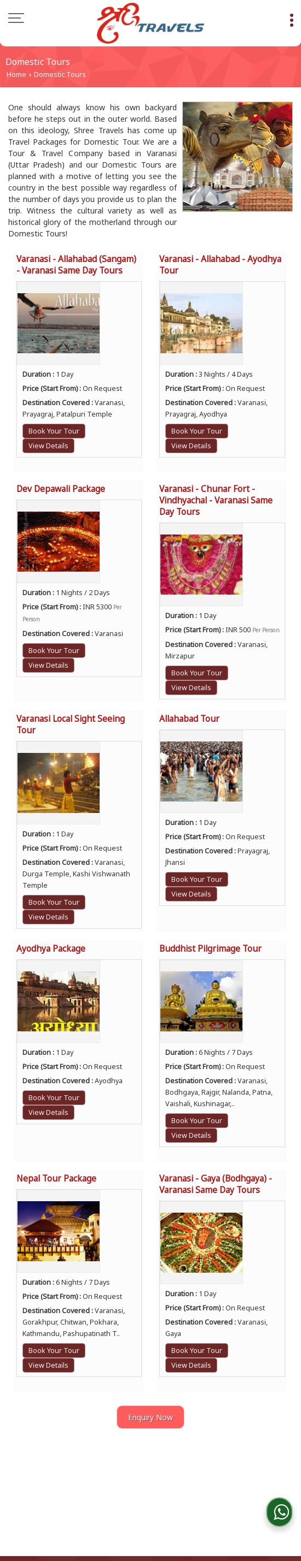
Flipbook (213, 1476)
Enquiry (177, 1488)
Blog (25, 1476)
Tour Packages (157, 1476)
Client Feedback (68, 1488)
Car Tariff (258, 1476)
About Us (100, 1476)
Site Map (220, 1488)
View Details (48, 445)
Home (16, 74)
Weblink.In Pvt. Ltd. (199, 1522)
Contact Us (130, 1488)
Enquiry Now (150, 1417)
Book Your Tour (53, 431)
